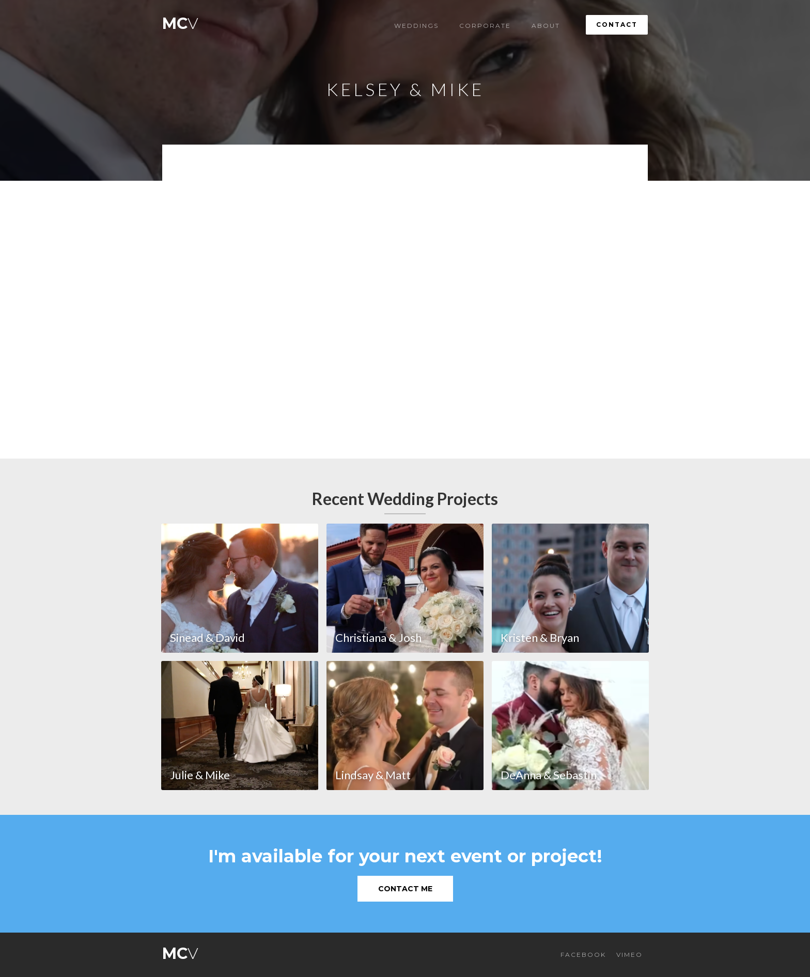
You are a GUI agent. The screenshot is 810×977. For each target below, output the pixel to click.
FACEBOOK (583, 954)
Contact (616, 24)
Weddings (416, 25)
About (546, 25)
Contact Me (405, 888)
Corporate (485, 25)
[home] (180, 20)
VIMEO (629, 954)
